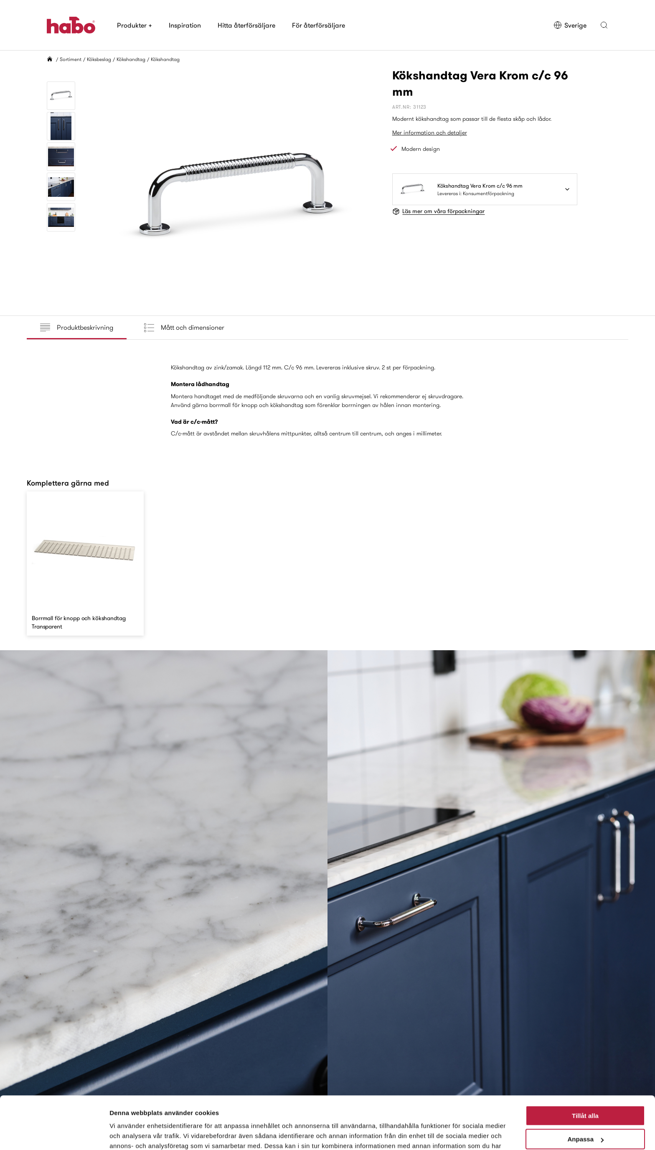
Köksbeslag (99, 59)
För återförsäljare (318, 25)
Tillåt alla (585, 1070)
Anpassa (585, 1093)
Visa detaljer (128, 1133)
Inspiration (185, 25)
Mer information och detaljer (429, 132)
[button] (604, 25)
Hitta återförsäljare (246, 25)
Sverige (569, 25)
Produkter (134, 25)
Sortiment (70, 59)
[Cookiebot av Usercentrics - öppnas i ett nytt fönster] (54, 1133)
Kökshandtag (131, 59)
